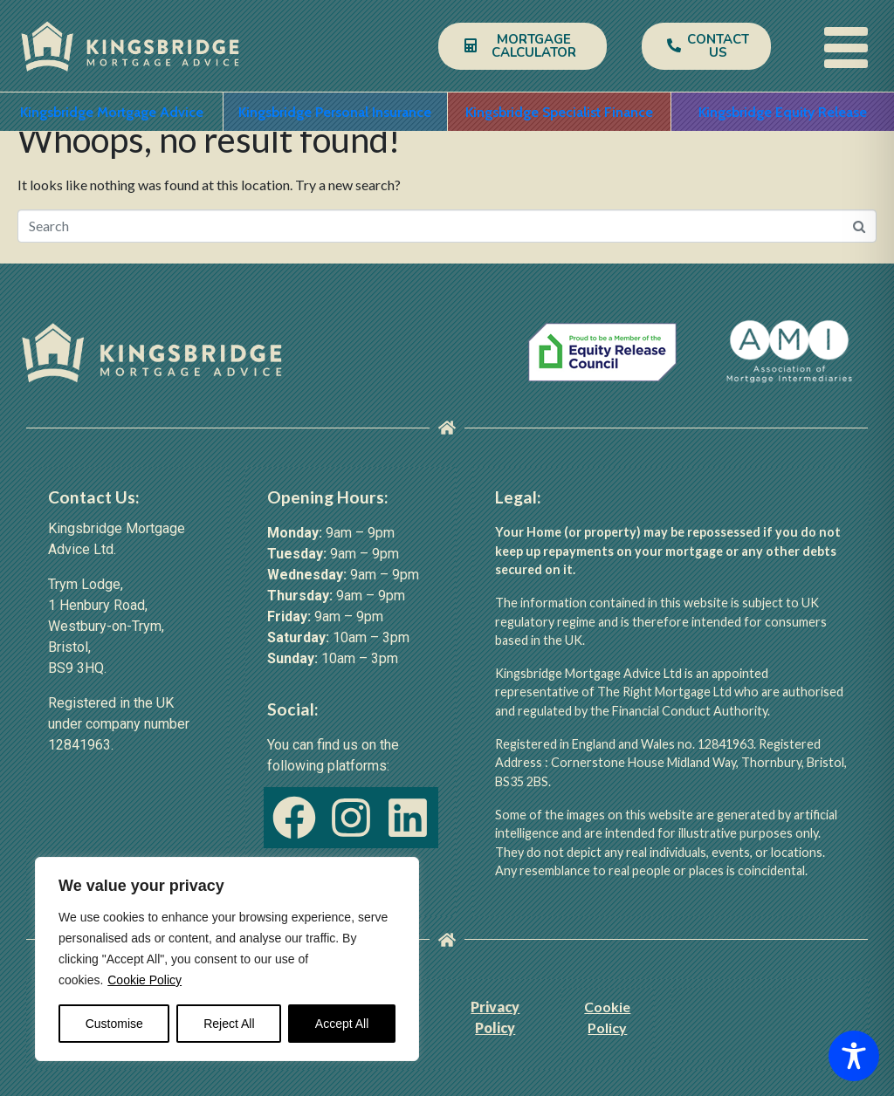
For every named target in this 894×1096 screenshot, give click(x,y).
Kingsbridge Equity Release (782, 112)
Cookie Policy (144, 980)
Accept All (341, 1024)
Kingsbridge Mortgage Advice (111, 112)
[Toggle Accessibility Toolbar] (854, 1056)
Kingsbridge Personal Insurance (334, 112)
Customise (114, 1024)
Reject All (228, 1024)
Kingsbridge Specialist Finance (559, 112)
